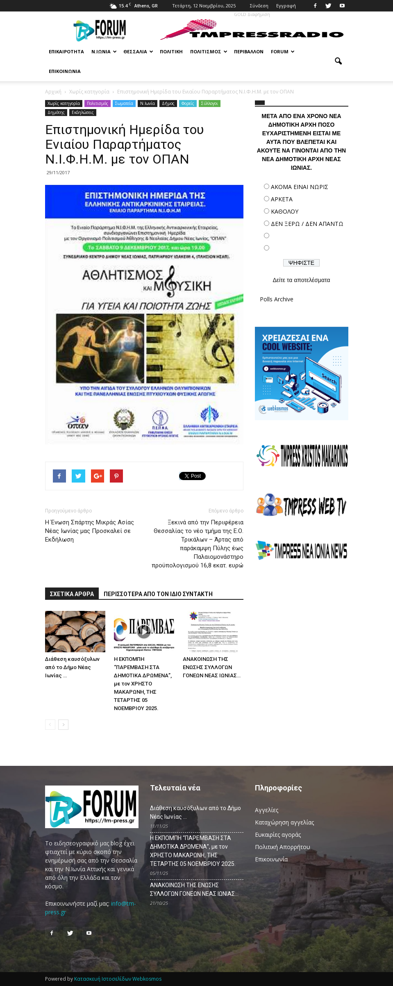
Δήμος (168, 103)
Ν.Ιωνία (104, 51)
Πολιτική (171, 51)
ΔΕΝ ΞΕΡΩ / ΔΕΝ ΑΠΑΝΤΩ (307, 224)
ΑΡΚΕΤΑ (282, 199)
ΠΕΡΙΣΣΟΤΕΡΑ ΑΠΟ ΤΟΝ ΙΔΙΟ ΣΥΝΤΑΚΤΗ (158, 594)
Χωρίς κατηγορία (64, 103)
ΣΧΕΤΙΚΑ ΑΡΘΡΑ (72, 594)
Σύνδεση (259, 5)
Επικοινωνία (65, 71)
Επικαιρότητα (66, 51)
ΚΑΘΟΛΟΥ (284, 211)
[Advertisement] (302, 626)
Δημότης (56, 112)
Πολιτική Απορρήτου (282, 847)
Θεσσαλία (138, 51)
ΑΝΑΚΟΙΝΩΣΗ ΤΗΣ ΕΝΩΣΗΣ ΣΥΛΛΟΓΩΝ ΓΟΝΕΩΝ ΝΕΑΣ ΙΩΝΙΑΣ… (212, 667)
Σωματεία (124, 103)
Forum (283, 51)
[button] (338, 61)
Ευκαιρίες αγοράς (278, 834)
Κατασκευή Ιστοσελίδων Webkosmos (117, 978)
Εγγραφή (286, 5)
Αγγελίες (266, 810)
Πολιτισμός (208, 51)
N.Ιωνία (147, 103)
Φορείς (188, 103)
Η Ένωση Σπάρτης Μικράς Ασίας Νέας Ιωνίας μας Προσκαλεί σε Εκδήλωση (89, 531)
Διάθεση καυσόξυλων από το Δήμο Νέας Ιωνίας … (72, 667)
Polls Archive (276, 299)
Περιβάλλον (249, 51)
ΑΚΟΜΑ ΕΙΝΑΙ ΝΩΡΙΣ (299, 187)
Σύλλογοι (209, 103)
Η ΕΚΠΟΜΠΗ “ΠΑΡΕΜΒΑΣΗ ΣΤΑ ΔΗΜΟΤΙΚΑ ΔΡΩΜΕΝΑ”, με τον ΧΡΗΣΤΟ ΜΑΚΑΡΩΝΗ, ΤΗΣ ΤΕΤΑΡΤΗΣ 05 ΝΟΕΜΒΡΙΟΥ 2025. (143, 683)
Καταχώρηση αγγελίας (284, 822)
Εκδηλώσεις (83, 112)
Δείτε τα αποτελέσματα (301, 280)
